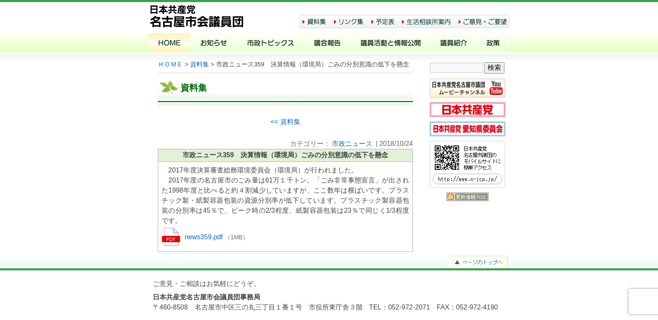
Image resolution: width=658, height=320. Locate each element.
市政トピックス (270, 43)
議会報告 (327, 43)
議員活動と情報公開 (390, 43)
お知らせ (214, 43)
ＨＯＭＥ (170, 64)
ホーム (170, 43)
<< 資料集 (285, 121)
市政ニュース (352, 143)
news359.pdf (205, 237)
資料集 (199, 64)
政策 (492, 43)
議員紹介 (453, 43)
